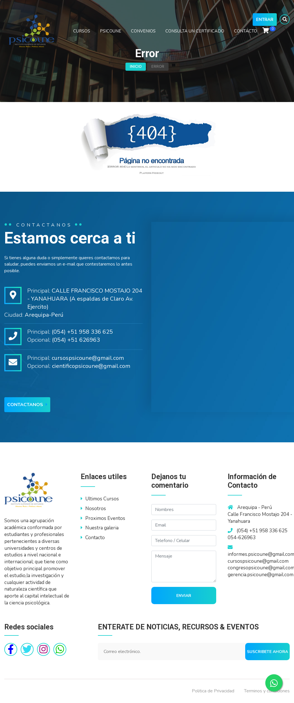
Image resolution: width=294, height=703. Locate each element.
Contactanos (27, 405)
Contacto (93, 537)
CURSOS (81, 31)
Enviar (183, 595)
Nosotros (93, 508)
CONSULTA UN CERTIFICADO (194, 31)
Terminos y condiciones (267, 691)
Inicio (136, 66)
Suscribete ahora (267, 651)
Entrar (264, 19)
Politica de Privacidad (213, 691)
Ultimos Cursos (100, 498)
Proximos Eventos (103, 518)
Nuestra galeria (100, 528)
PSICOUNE (110, 31)
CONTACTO (245, 31)
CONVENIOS (143, 31)
